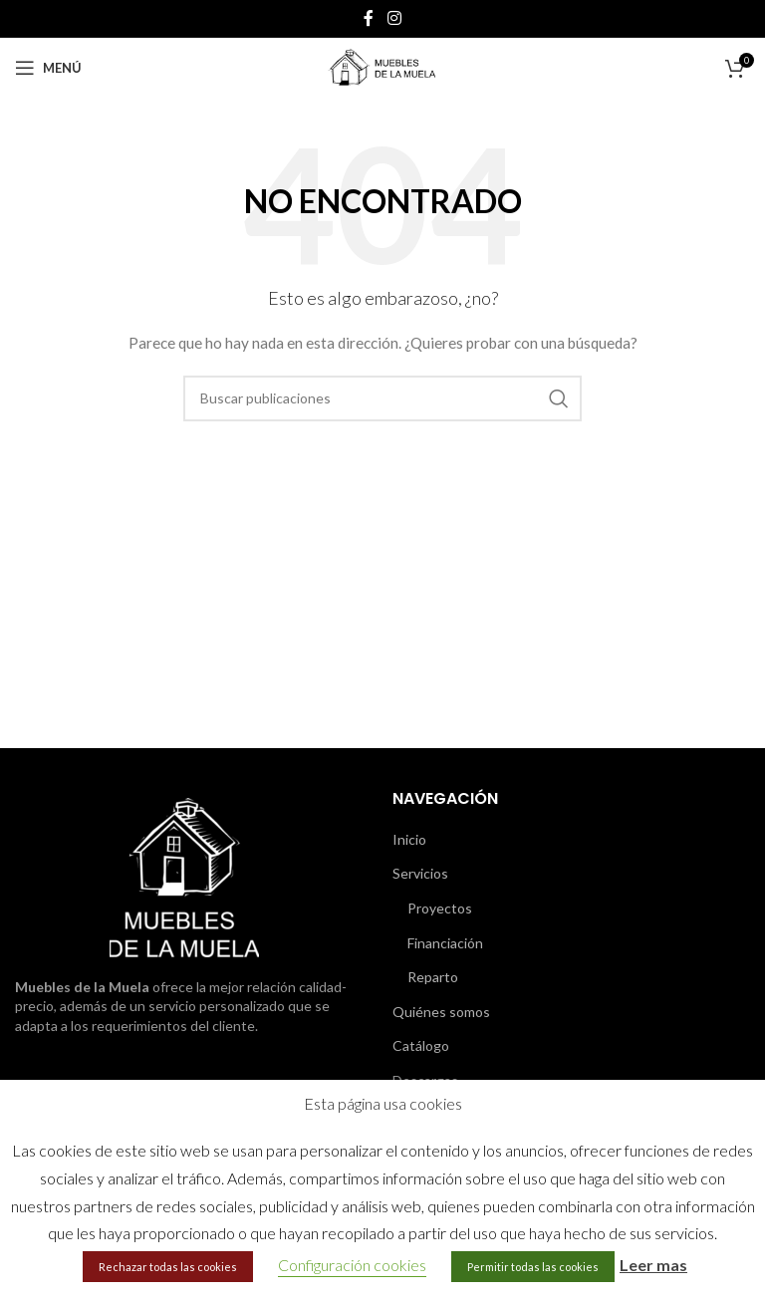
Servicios (420, 873)
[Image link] (184, 875)
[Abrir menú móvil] (48, 68)
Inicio (409, 839)
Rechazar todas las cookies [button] (168, 1266)
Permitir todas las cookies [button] (533, 1266)
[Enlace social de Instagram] (394, 18)
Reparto (432, 976)
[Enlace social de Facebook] (369, 18)
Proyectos (439, 908)
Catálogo (420, 1045)
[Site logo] (382, 66)
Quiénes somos (441, 1011)
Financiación (445, 942)
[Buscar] (382, 398)
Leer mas (653, 1264)
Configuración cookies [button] (352, 1264)
